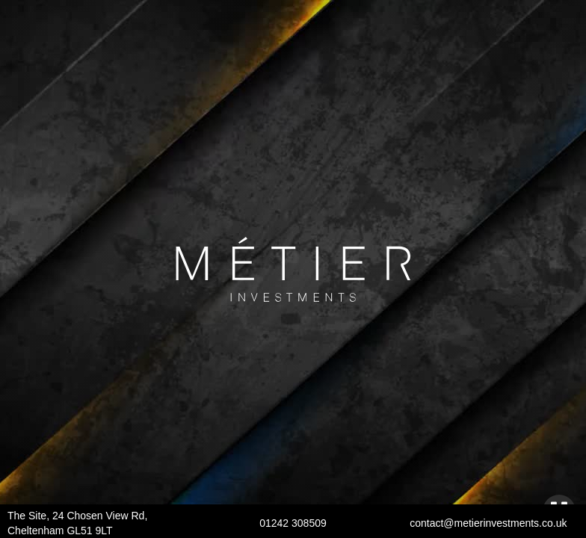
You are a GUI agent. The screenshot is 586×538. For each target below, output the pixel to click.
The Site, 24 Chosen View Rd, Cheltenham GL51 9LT (77, 523)
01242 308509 (293, 523)
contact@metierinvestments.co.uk (488, 523)
